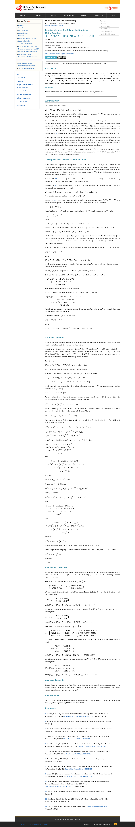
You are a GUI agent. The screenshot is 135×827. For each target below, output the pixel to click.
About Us (99, 15)
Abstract (102, 21)
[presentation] (69, 36)
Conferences (68, 15)
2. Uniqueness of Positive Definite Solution (65, 160)
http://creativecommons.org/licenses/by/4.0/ (59, 54)
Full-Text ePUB (104, 29)
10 (93, 123)
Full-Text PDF (104, 23)
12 (55, 200)
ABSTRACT (50, 68)
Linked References (105, 31)
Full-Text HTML (104, 26)
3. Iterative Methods (54, 337)
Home (22, 15)
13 (54, 231)
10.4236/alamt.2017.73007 (54, 26)
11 (56, 179)
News (83, 15)
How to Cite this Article (107, 34)
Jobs (113, 15)
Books (53, 15)
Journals (37, 15)
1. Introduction (52, 101)
